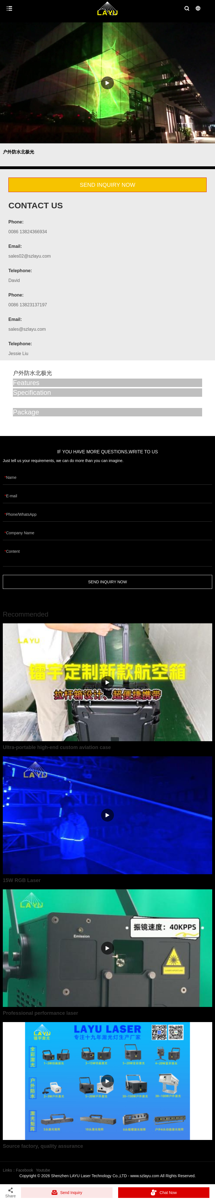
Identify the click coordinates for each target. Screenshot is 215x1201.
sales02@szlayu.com (29, 256)
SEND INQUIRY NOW (107, 185)
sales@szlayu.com (27, 329)
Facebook (24, 1170)
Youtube (43, 1170)
